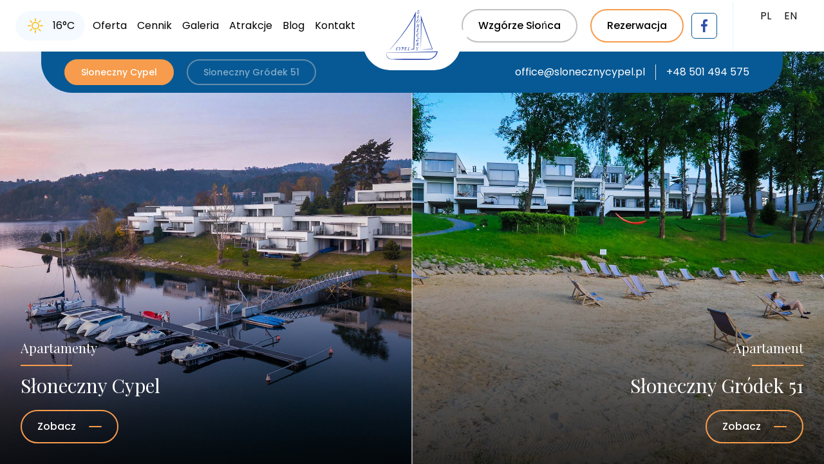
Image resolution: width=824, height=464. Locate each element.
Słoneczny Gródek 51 (251, 72)
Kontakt (335, 25)
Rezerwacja (637, 25)
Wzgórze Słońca (519, 25)
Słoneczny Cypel (119, 72)
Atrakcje (250, 25)
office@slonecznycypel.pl (580, 71)
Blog (293, 25)
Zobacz (69, 426)
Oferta (110, 25)
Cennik (154, 25)
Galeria (200, 25)
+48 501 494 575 (707, 71)
